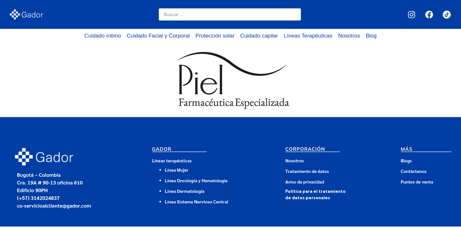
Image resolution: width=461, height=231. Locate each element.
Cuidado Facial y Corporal (158, 36)
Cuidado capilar (259, 36)
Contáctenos (413, 171)
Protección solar (214, 36)
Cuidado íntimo (103, 36)
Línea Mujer (177, 170)
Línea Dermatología (185, 191)
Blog (371, 36)
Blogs (406, 160)
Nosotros (349, 36)
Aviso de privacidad (304, 181)
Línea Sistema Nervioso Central (197, 201)
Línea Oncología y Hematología (196, 180)
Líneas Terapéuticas (308, 36)
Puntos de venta (417, 181)
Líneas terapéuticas (172, 160)
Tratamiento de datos (307, 171)
